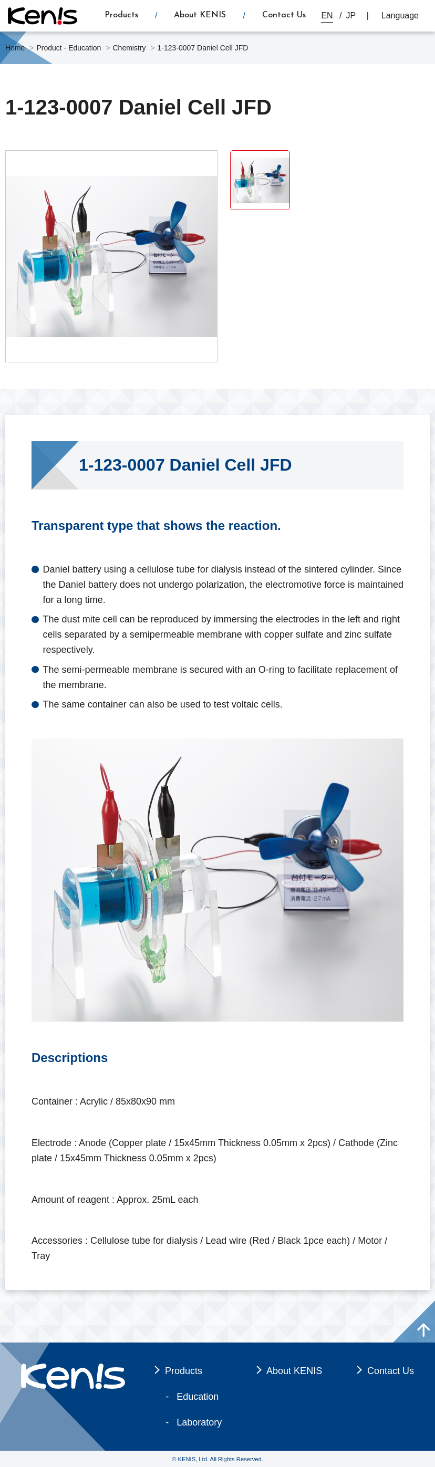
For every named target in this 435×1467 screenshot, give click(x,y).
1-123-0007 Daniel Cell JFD (203, 48)
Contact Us (284, 15)
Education (198, 1396)
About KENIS (200, 15)
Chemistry (129, 48)
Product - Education (68, 48)
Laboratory (199, 1422)
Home (15, 48)
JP (351, 15)
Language (400, 15)
